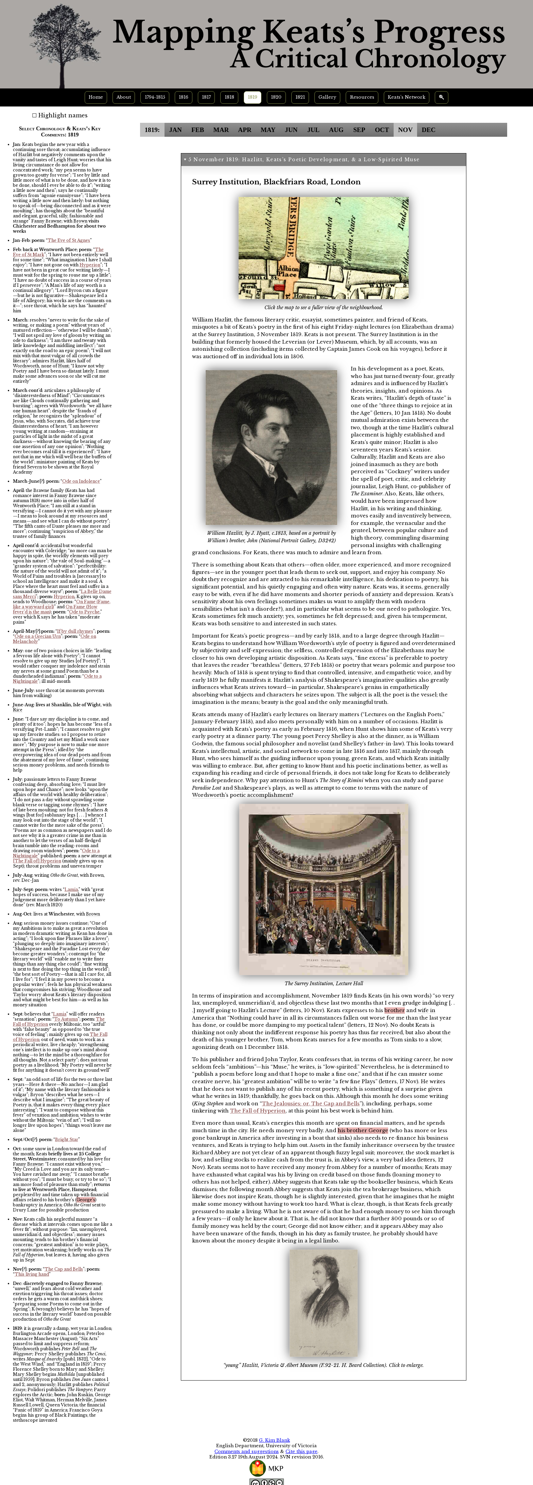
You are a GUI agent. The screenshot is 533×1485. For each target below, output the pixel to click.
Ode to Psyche (84, 611)
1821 (300, 97)
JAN (175, 129)
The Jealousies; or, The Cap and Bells (311, 1104)
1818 (229, 97)
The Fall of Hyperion (258, 1111)
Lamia (71, 889)
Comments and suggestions (246, 1451)
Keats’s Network (406, 97)
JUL (313, 129)
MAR (221, 129)
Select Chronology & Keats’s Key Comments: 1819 (60, 131)
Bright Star (66, 1139)
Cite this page (301, 1451)
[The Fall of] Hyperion (37, 860)
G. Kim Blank (274, 1440)
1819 (252, 97)
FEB (197, 129)
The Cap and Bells (64, 1269)
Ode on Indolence (81, 481)
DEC (429, 129)
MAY (268, 129)
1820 (276, 97)
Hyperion (90, 264)
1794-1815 (155, 97)
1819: (152, 129)
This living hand (32, 1274)
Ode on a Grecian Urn (38, 636)
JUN (291, 129)
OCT (382, 129)
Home (96, 97)
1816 (183, 97)
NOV (405, 129)
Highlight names (63, 115)
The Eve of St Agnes (69, 240)
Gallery (327, 97)
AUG (336, 129)
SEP (359, 129)
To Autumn (66, 1019)
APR (244, 129)
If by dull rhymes (75, 631)
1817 (206, 97)
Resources (362, 97)
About (124, 97)
